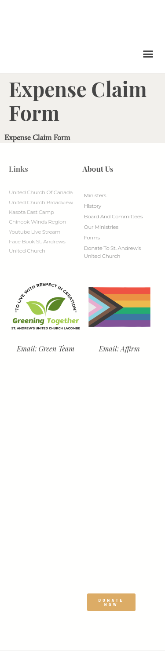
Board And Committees (113, 216)
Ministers (95, 195)
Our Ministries (101, 227)
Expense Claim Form (37, 137)
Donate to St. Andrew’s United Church (112, 252)
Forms (92, 237)
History (92, 206)
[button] (148, 54)
